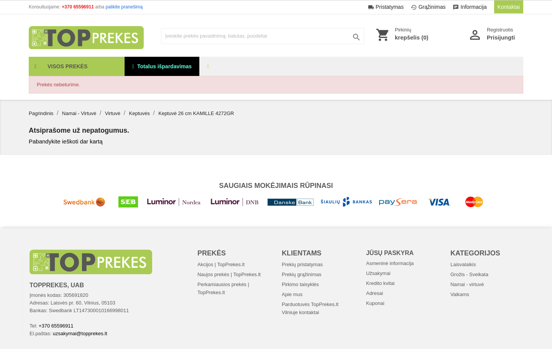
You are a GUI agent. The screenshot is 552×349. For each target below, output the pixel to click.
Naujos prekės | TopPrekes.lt (229, 274)
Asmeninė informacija (390, 263)
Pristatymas (386, 7)
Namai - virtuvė (467, 284)
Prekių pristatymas (302, 264)
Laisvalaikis (463, 264)
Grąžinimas (429, 7)
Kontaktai (509, 7)
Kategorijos (475, 253)
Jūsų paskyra (390, 253)
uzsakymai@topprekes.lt (80, 333)
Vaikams (459, 294)
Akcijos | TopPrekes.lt (221, 264)
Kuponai (375, 303)
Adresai (374, 293)
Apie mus (292, 294)
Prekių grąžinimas (301, 274)
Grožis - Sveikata (469, 274)
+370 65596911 (78, 7)
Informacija (470, 7)
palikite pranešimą (124, 7)
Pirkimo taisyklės (300, 284)
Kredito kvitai (380, 283)
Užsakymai (378, 273)
